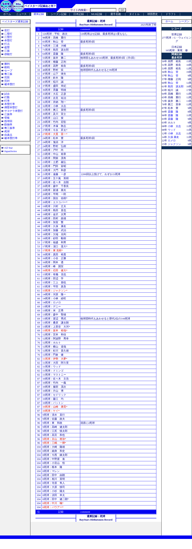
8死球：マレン (51, 471)
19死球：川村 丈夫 (54, 206)
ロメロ (172, 140)
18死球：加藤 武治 (54, 230)
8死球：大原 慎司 (54, 486)
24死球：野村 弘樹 (54, 146)
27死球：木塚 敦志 (54, 125)
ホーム (7, 14)
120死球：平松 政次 (54, 33)
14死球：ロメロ (52, 302)
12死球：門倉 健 (52, 354)
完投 (7, 77)
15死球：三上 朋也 (54, 282)
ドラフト (171, 14)
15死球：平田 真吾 (54, 286)
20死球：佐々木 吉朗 (55, 182)
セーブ (8, 70)
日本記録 (78, 14)
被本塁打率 (11, 138)
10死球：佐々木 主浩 (55, 378)
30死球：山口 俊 (53, 117)
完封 (7, 80)
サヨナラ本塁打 (13, 110)
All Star (8, 147)
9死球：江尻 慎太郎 (55, 430)
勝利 (7, 63)
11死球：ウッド (51, 366)
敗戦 (7, 67)
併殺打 (8, 54)
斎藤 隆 (173, 111)
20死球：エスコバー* (55, 202)
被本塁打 (9, 84)
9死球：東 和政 (52, 422)
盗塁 (7, 47)
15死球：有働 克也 (54, 274)
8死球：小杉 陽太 (54, 491)
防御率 (8, 124)
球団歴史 (152, 14)
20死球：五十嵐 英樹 (55, 178)
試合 (7, 93)
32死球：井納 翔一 (54, 101)
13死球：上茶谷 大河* (56, 326)
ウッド (172, 129)
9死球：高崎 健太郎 (55, 426)
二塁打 (8, 33)
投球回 (8, 121)
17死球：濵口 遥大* (55, 246)
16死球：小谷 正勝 (54, 258)
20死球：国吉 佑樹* (55, 198)
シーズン (184, 21)
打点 (7, 43)
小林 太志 (174, 126)
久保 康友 (173, 137)
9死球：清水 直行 (53, 414)
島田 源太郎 (176, 86)
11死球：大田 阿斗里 (55, 362)
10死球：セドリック (54, 394)
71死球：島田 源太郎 (55, 49)
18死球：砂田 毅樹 (54, 238)
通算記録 (38, 14)
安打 (7, 30)
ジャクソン (174, 144)
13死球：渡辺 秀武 (54, 318)
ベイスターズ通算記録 (15, 21)
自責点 (8, 134)
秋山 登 (173, 71)
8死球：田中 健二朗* (56, 499)
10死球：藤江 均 (52, 398)
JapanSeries (10, 151)
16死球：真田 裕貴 (54, 254)
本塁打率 (9, 103)
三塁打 (8, 37)
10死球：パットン (53, 402)
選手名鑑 (115, 14)
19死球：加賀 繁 (53, 222)
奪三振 (8, 73)
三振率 (8, 114)
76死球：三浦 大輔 (54, 45)
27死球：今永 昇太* (55, 130)
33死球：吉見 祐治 (54, 97)
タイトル (134, 14)
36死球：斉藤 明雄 (54, 89)
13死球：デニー (51, 306)
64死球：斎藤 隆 (52, 53)
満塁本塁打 (11, 107)
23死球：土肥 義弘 (54, 162)
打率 (7, 100)
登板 (7, 117)
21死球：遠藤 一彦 (54, 174)
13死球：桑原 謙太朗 (56, 322)
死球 (7, 131)
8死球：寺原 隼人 (53, 482)
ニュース (21, 14)
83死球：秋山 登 (52, 41)
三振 (7, 50)
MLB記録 (96, 14)
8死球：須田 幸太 (54, 495)
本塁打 (8, 40)
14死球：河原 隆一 (54, 294)
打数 (7, 97)
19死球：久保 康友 (54, 226)
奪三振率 (9, 127)
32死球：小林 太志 (54, 106)
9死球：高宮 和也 (53, 434)
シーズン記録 (58, 14)
